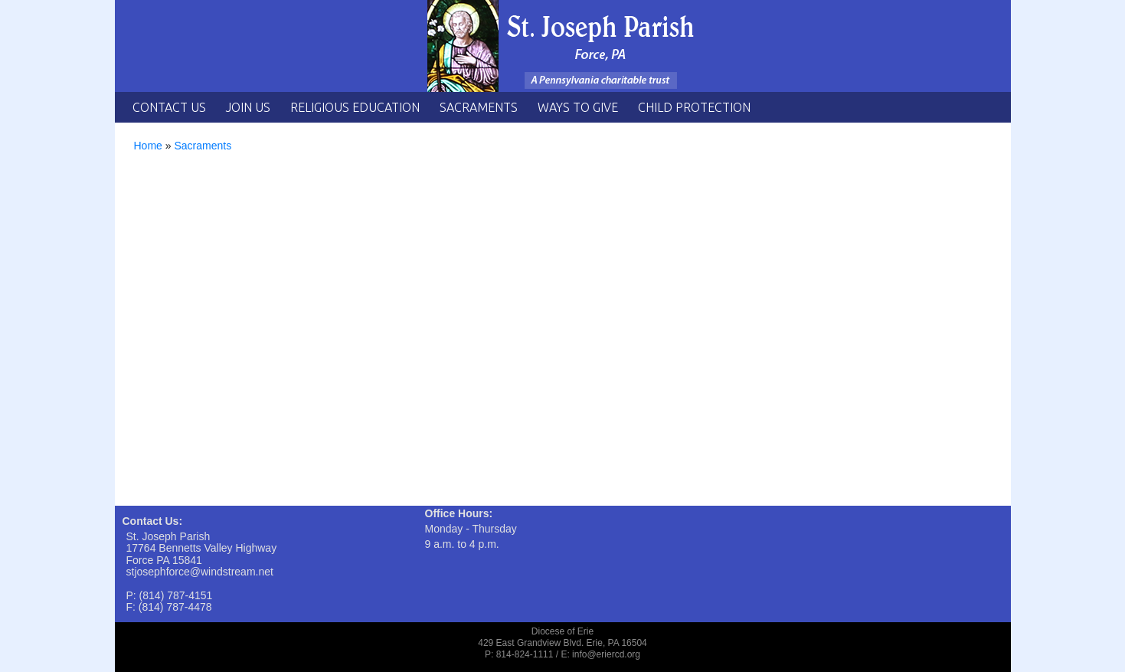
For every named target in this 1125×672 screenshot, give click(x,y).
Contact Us (169, 107)
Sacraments (479, 107)
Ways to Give (578, 107)
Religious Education (355, 107)
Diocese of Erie (562, 631)
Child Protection (694, 107)
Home (148, 145)
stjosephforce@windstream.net (199, 571)
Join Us (248, 107)
